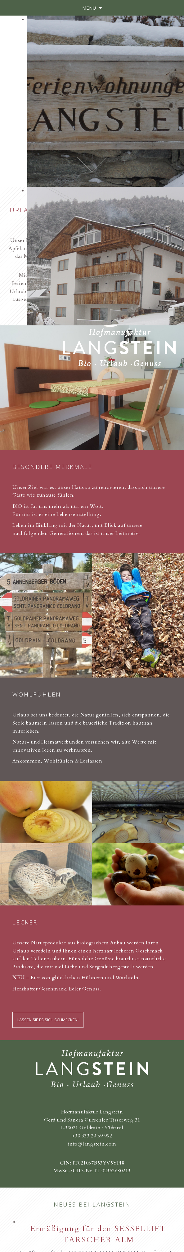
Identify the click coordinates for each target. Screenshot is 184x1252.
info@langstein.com (92, 1144)
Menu (89, 8)
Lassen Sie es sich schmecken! (48, 1020)
